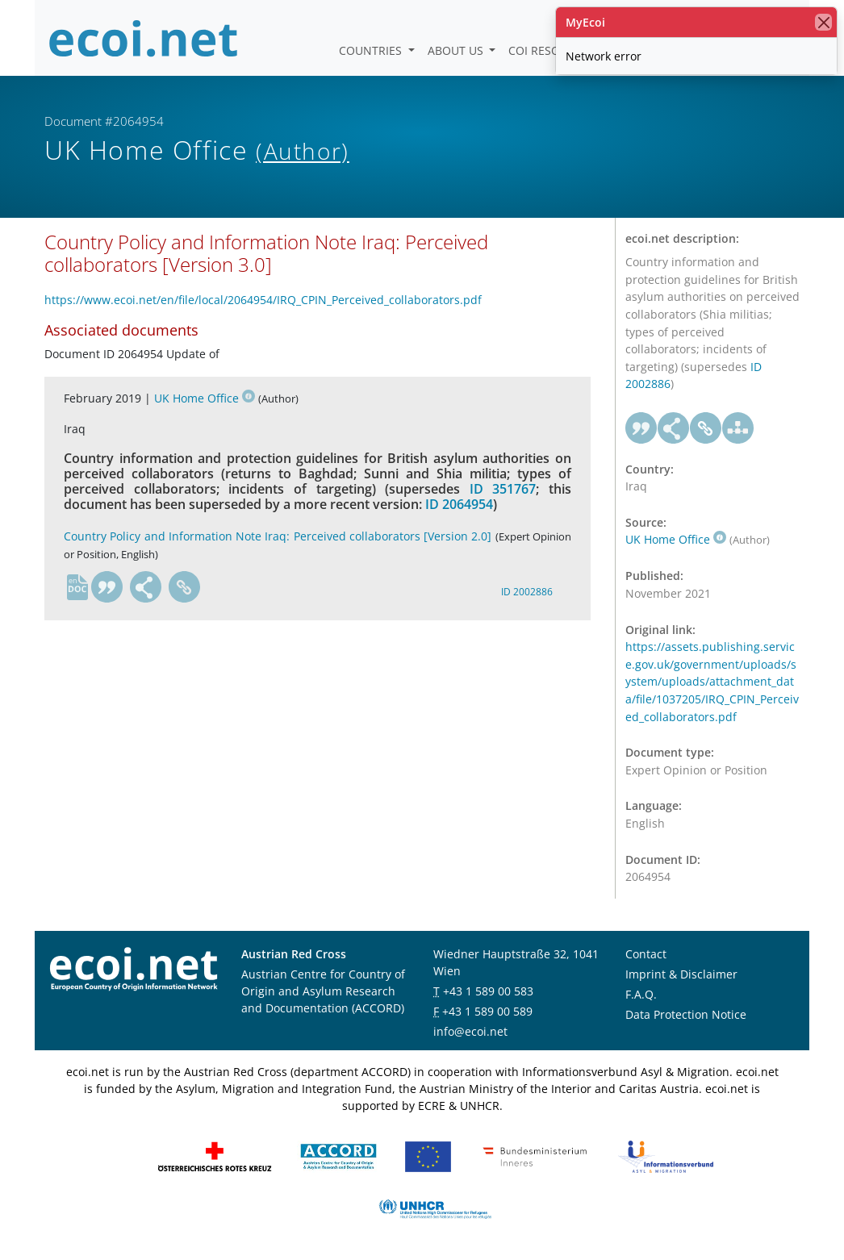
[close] (823, 22)
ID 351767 (503, 489)
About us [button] (457, 50)
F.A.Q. (641, 994)
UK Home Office (204, 398)
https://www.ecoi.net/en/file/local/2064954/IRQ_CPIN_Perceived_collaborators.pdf (263, 299)
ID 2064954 (459, 504)
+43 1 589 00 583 (488, 991)
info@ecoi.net (470, 1031)
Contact (645, 954)
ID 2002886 (527, 592)
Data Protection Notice (685, 1014)
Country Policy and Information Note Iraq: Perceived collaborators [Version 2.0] (277, 536)
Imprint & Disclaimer (681, 974)
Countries (372, 50)
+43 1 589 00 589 (487, 1011)
